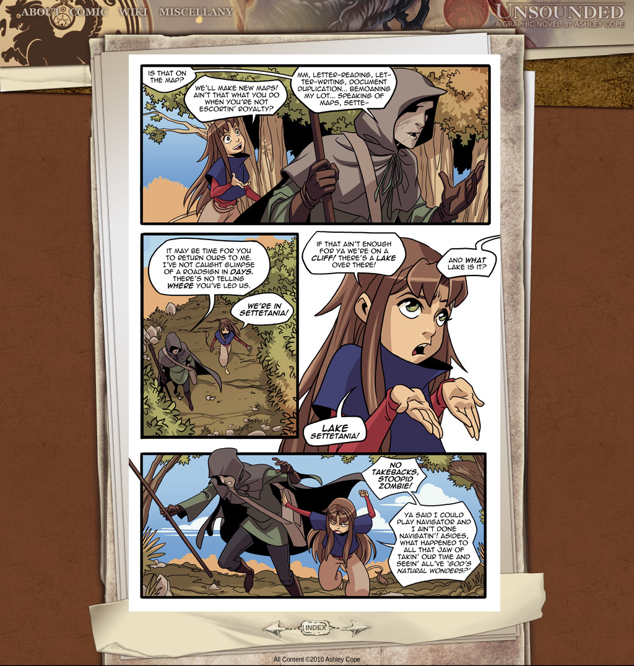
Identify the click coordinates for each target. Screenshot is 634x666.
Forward (360, 628)
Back (270, 628)
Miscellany (196, 12)
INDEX (315, 627)
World (133, 12)
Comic (89, 12)
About (42, 12)
